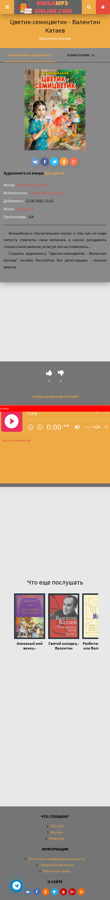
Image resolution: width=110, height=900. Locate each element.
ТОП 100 (56, 826)
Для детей (54, 173)
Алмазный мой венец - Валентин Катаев (30, 645)
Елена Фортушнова (46, 192)
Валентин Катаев (32, 184)
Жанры (56, 832)
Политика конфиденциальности (56, 858)
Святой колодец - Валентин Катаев (63, 645)
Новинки (56, 838)
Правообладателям (56, 864)
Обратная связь (57, 870)
